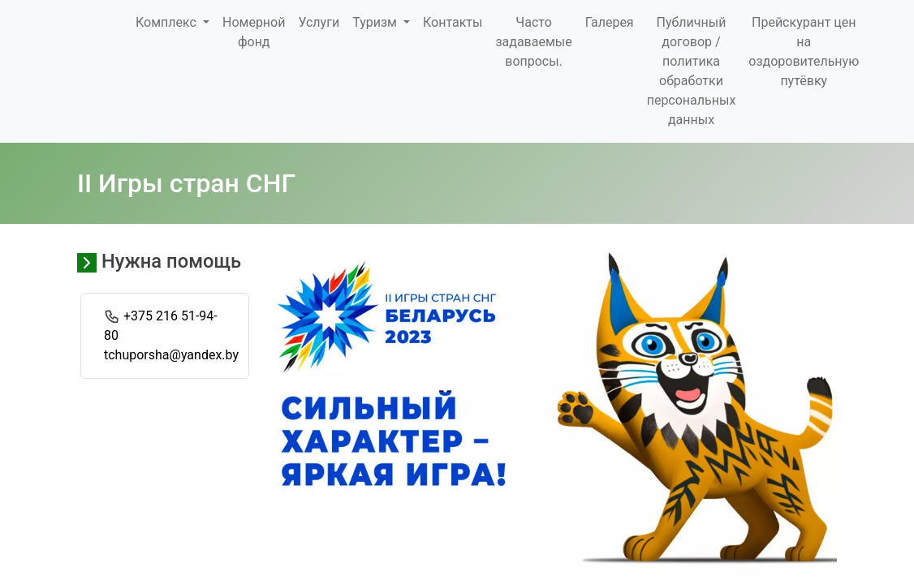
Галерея (609, 22)
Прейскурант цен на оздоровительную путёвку (803, 51)
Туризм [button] (376, 22)
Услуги (318, 22)
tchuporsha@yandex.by (171, 355)
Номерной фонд (253, 32)
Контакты (452, 22)
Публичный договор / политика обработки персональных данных (691, 71)
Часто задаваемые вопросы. (533, 42)
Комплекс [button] (168, 22)
